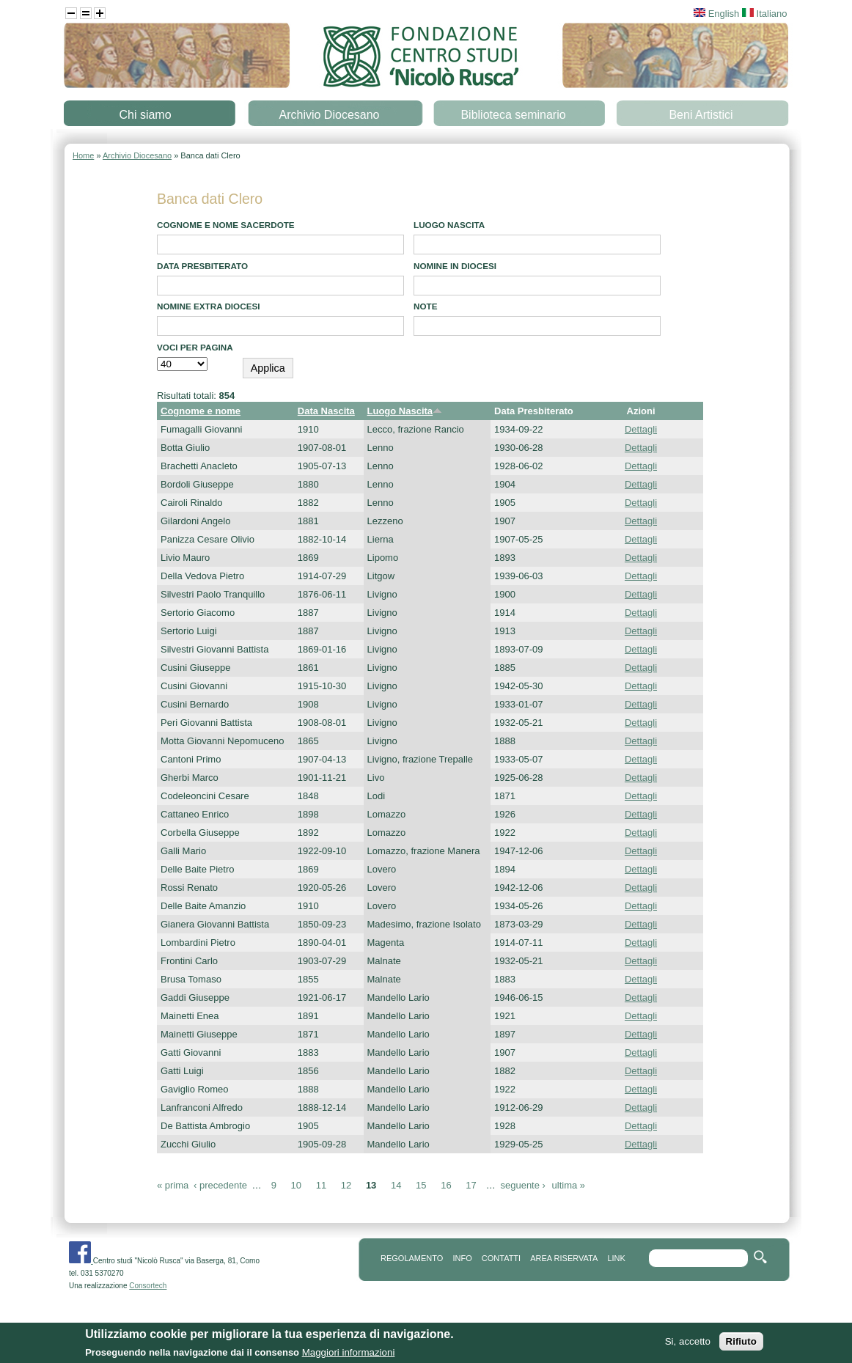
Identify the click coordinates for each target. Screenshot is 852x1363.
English (716, 13)
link (616, 1258)
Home (83, 155)
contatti (501, 1258)
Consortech (147, 1286)
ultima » (569, 1185)
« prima (172, 1185)
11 (321, 1185)
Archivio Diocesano (329, 115)
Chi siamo (145, 115)
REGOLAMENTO (412, 1258)
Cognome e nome (200, 410)
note (425, 306)
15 (421, 1185)
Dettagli (641, 429)
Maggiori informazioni (348, 1355)
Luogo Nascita (449, 224)
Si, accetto (687, 1344)
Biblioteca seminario (512, 115)
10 (296, 1185)
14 (396, 1185)
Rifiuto (741, 1344)
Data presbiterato (202, 266)
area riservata (564, 1258)
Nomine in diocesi (455, 266)
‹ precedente (220, 1185)
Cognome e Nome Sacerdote (226, 224)
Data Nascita (326, 410)
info (461, 1258)
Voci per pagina (195, 347)
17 (471, 1185)
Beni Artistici (700, 115)
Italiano (764, 13)
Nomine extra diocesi (208, 306)
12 (346, 1185)
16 (446, 1185)
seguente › (522, 1185)
